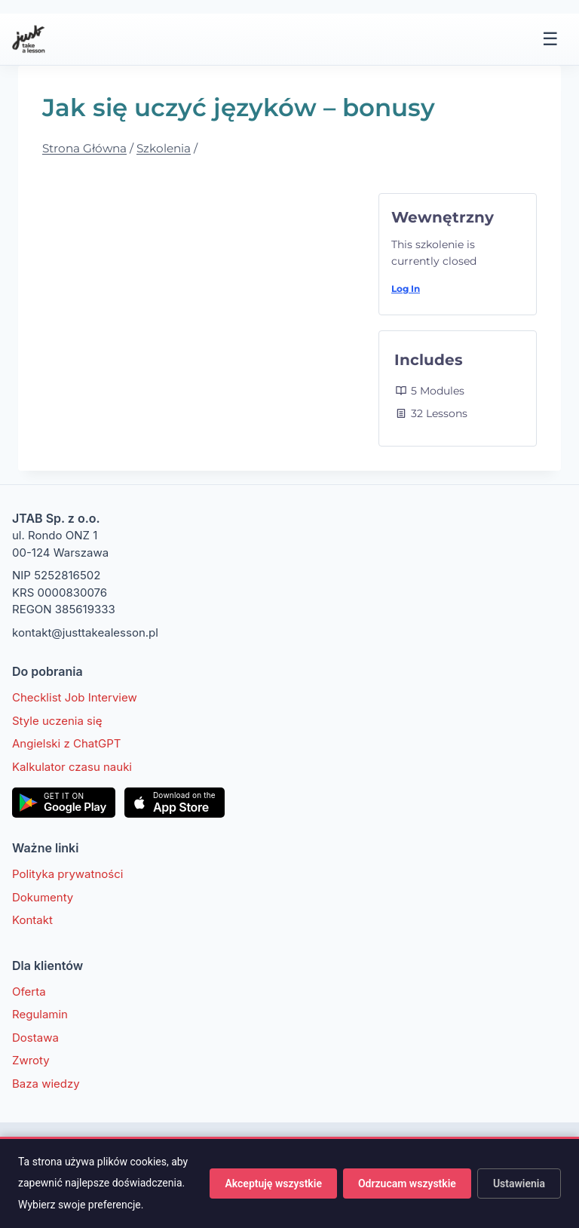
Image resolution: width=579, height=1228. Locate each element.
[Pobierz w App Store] (174, 802)
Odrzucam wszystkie (407, 1183)
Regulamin (40, 1014)
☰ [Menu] (550, 39)
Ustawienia (519, 1183)
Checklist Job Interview (74, 697)
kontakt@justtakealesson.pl (85, 632)
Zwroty (31, 1060)
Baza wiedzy (46, 1083)
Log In (405, 288)
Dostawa (35, 1037)
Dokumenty (42, 897)
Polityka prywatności (67, 874)
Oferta (29, 991)
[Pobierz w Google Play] (63, 802)
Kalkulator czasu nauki (72, 767)
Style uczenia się (57, 721)
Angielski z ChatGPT (66, 743)
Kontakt (32, 920)
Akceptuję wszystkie (273, 1183)
